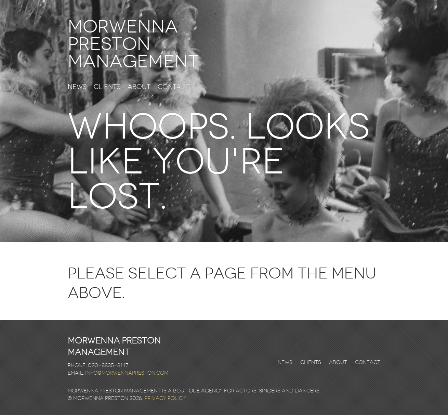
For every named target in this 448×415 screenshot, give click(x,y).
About (139, 87)
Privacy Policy (165, 398)
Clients (107, 87)
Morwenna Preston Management (133, 44)
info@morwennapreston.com (126, 373)
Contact (174, 87)
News (77, 87)
